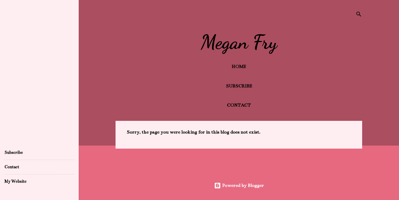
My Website (15, 181)
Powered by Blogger (239, 185)
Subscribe (239, 86)
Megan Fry (239, 42)
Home (239, 66)
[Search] (358, 15)
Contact (239, 105)
